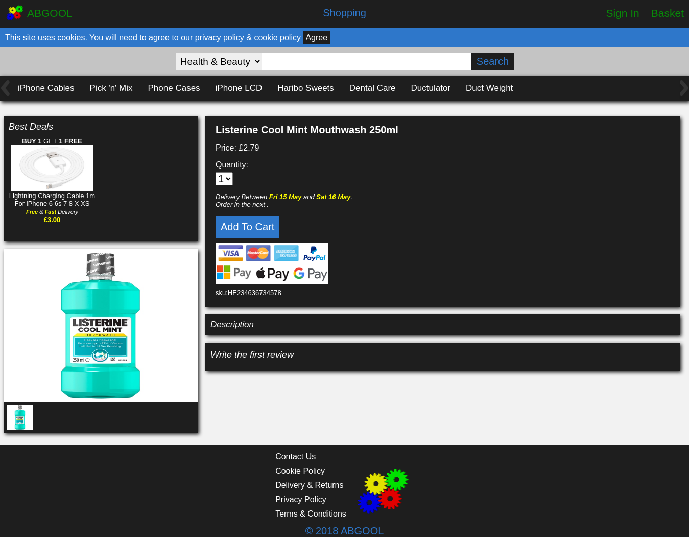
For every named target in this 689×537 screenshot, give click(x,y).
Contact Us (295, 456)
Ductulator (430, 88)
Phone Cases (174, 88)
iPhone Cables (46, 88)
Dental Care (372, 88)
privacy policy (219, 37)
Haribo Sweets (305, 88)
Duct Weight (489, 88)
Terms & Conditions (310, 513)
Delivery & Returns (309, 485)
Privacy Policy (300, 499)
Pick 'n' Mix (111, 88)
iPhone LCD (239, 88)
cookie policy (277, 37)
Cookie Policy (300, 471)
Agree (316, 37)
